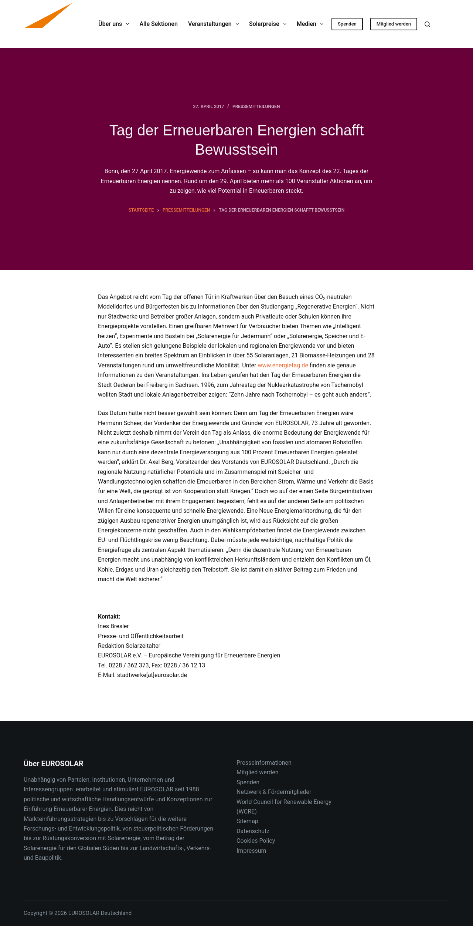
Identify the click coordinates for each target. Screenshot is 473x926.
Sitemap (247, 821)
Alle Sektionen (158, 23)
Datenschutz (252, 831)
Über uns (115, 24)
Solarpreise (269, 24)
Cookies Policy (255, 840)
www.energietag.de (283, 365)
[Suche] (427, 24)
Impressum (251, 850)
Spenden (347, 24)
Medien (312, 24)
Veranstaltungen (215, 24)
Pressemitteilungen (256, 106)
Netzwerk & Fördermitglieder (273, 791)
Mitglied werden (394, 24)
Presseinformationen (264, 762)
